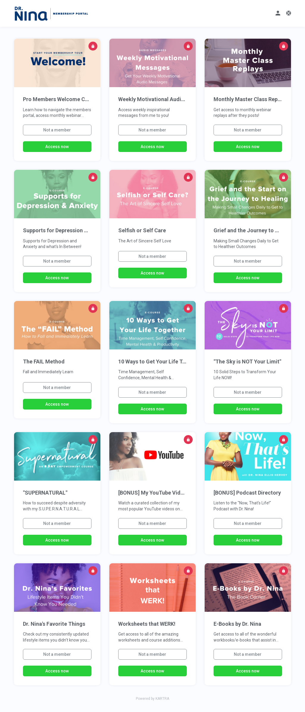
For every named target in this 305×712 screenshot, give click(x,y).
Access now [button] (57, 146)
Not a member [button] (57, 130)
